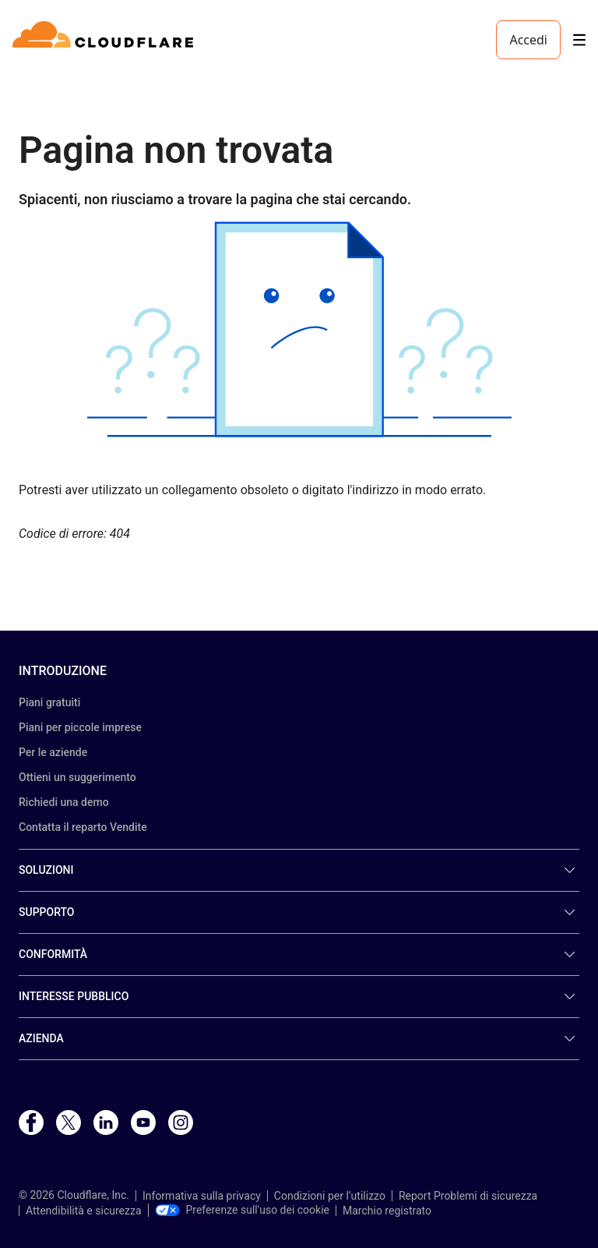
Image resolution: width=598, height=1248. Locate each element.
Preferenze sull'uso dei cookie (242, 1210)
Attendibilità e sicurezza (84, 1210)
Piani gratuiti (49, 702)
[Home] (105, 40)
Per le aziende (53, 752)
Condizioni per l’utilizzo (329, 1195)
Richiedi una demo (64, 802)
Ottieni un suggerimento (77, 777)
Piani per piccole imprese (80, 727)
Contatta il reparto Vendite (83, 827)
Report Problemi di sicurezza (468, 1195)
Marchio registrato (387, 1210)
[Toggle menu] (579, 40)
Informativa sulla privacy (201, 1195)
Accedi (528, 39)
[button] (299, 329)
